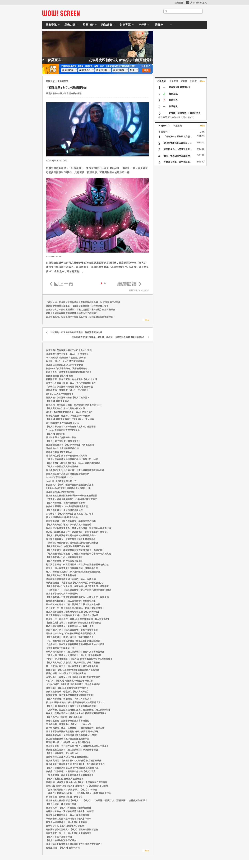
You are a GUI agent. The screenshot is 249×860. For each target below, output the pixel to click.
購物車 (159, 24)
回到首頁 (178, 2)
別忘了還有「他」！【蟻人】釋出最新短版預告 (68, 833)
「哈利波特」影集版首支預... (178, 136)
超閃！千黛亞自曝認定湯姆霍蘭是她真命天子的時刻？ (72, 313)
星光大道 (69, 24)
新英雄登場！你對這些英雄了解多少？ (64, 796)
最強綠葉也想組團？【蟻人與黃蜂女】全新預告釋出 (71, 600)
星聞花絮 (88, 24)
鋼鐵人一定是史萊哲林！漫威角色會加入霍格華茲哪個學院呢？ (76, 713)
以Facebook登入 (196, 2)
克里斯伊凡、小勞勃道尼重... (178, 149)
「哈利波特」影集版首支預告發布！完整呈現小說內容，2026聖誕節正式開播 (83, 302)
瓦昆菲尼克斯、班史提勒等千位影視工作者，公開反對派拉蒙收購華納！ (80, 316)
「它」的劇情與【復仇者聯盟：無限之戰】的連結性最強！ (74, 640)
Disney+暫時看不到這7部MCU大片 (63, 430)
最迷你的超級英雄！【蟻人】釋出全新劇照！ (67, 822)
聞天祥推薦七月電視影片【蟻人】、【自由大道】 (70, 724)
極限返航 (173, 93)
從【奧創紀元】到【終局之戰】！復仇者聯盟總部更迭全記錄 (75, 470)
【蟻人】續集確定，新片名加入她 (62, 753)
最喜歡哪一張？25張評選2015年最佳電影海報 (68, 742)
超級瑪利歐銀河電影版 (180, 87)
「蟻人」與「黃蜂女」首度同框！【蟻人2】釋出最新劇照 (73, 655)
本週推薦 (177, 125)
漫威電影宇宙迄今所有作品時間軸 (62, 593)
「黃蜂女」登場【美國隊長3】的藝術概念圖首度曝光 (71, 499)
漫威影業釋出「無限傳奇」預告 (61, 437)
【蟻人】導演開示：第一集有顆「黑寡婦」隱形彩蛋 (71, 426)
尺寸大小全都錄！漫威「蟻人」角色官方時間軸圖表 (71, 383)
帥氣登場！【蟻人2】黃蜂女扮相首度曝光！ (67, 687)
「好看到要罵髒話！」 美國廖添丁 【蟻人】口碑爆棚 (71, 789)
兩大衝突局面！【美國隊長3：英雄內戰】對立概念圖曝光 (73, 760)
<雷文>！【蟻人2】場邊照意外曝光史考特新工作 (69, 680)
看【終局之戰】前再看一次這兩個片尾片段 (66, 455)
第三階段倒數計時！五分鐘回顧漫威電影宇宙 (67, 738)
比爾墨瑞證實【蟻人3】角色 (59, 375)
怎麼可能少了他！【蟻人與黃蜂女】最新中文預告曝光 (72, 629)
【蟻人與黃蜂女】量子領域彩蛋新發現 (64, 510)
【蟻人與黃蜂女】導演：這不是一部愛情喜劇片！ (70, 637)
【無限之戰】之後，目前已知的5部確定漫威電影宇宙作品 (73, 622)
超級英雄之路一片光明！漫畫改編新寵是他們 (67, 473)
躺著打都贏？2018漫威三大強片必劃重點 (66, 673)
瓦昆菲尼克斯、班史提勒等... (178, 162)
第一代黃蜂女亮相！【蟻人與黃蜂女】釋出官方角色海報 (73, 604)
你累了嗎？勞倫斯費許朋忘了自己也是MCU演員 (69, 350)
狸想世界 (173, 100)
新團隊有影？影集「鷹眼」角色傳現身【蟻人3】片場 (71, 379)
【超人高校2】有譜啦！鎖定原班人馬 (64, 716)
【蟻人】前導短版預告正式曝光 (61, 840)
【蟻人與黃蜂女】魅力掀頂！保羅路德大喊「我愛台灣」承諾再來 (77, 586)
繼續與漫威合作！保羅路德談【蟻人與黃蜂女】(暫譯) (71, 735)
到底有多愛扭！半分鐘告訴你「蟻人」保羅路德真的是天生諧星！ (77, 746)
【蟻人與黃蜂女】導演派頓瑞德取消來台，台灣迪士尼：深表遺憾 (77, 597)
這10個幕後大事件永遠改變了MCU (62, 422)
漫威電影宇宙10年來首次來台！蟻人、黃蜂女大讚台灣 (72, 615)
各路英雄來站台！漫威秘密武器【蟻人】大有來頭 (70, 811)
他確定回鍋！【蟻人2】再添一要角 (63, 847)
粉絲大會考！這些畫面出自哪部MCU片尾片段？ (69, 372)
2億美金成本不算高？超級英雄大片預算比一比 (68, 488)
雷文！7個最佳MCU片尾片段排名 (62, 517)
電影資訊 (51, 24)
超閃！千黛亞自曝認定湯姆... (178, 155)
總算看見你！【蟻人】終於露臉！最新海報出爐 (68, 807)
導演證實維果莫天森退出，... (178, 142)
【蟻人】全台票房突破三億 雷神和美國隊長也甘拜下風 (72, 767)
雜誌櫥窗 (106, 24)
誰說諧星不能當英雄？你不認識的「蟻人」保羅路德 (71, 579)
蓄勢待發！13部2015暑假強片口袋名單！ (66, 825)
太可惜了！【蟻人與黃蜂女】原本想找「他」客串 (70, 513)
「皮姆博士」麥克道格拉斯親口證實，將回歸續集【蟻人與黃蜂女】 (78, 709)
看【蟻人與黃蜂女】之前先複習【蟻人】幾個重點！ (71, 539)
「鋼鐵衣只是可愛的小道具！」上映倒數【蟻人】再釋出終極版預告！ (79, 793)
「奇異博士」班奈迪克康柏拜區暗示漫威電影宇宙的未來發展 (75, 644)
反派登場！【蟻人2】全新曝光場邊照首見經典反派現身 (72, 669)
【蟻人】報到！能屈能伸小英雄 (61, 804)
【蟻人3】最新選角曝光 (57, 401)
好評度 (193, 81)
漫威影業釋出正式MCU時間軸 (60, 491)
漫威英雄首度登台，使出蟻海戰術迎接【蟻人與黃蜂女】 (73, 611)
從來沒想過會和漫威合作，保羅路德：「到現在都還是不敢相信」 (77, 531)
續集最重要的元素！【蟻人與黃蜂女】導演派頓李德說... (73, 749)
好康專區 (125, 24)
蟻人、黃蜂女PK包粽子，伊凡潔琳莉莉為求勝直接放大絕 (73, 571)
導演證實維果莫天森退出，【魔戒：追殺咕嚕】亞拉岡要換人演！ (77, 305)
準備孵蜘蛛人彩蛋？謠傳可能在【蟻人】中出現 (68, 818)
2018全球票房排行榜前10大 (59, 477)
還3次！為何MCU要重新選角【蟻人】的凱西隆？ (69, 412)
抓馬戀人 (173, 106)
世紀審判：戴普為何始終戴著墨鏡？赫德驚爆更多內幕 (76, 332)
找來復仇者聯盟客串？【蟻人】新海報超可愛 (67, 814)
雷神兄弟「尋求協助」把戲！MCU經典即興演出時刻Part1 (74, 404)
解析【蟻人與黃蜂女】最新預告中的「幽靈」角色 (70, 626)
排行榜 (142, 24)
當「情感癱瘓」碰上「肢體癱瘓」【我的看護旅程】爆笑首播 (75, 727)
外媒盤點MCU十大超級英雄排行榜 (62, 448)
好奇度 (184, 81)
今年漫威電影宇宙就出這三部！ (61, 648)
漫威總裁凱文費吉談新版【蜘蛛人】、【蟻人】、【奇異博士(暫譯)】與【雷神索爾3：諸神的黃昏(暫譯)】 (97, 800)
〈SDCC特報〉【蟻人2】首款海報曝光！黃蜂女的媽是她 (73, 684)
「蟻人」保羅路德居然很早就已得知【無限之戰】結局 (72, 459)
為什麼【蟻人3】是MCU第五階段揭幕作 (65, 361)
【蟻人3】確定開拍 (55, 433)
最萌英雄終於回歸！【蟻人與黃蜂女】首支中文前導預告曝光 (75, 651)
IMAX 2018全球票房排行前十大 (61, 481)
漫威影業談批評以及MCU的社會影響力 (64, 364)
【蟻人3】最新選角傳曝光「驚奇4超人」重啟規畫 (70, 419)
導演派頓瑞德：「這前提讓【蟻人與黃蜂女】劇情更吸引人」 (75, 582)
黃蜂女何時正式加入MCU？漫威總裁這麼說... (67, 756)
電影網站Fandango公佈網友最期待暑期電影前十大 (70, 633)
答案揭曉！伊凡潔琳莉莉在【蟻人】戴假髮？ (67, 397)
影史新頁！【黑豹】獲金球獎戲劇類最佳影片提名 (70, 484)
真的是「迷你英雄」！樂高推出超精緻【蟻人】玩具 (71, 771)
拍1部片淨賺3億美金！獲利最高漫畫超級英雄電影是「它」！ (75, 702)
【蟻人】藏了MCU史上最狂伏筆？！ (63, 441)
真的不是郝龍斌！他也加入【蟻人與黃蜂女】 (67, 691)
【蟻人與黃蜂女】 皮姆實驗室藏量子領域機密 (68, 546)
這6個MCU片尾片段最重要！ (59, 393)
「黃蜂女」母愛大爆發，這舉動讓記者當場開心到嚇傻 (72, 542)
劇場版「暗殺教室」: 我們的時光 (184, 112)
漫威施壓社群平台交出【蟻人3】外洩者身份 (67, 353)
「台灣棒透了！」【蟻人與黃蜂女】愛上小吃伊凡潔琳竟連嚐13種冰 (78, 589)
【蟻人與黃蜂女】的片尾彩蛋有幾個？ (64, 557)
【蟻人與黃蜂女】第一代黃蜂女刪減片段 (65, 408)
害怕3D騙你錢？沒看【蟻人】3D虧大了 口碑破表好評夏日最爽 (77, 785)
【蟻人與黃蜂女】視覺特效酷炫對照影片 (65, 502)
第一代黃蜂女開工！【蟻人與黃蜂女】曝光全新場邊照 (72, 666)
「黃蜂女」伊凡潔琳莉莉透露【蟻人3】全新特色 (69, 386)
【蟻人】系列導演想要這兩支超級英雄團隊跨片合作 (71, 535)
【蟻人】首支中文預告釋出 (59, 836)
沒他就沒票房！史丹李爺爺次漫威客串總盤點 (67, 720)
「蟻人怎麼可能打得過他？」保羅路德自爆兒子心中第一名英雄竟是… (79, 553)
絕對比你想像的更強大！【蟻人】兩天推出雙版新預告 (72, 829)
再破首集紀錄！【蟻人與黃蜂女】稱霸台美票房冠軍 (71, 520)
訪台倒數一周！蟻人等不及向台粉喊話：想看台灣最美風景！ (75, 608)
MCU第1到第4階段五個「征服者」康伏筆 (66, 357)
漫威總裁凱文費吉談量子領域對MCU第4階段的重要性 (71, 495)
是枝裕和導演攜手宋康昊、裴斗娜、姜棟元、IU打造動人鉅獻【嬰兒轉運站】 (108, 337)
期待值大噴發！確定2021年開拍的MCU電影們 (68, 415)
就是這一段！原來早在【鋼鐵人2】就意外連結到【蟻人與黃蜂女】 (78, 618)
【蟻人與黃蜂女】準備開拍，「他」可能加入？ (68, 698)
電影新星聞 (62, 81)
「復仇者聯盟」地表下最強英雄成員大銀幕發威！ (70, 775)
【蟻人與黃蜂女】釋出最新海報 (61, 575)
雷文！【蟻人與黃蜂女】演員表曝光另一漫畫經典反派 (72, 568)
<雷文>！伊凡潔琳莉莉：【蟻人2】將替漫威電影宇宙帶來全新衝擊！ (79, 658)
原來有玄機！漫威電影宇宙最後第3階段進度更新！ (70, 695)
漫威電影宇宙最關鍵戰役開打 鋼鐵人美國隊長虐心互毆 (72, 731)
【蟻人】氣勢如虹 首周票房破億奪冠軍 (64, 778)
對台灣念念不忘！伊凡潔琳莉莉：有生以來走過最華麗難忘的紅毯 (77, 564)
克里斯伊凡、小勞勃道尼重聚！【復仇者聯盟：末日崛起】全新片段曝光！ (81, 309)
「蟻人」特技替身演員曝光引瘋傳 (62, 466)
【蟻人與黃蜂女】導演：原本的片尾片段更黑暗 (68, 524)
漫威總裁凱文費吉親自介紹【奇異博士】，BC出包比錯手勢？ (75, 764)
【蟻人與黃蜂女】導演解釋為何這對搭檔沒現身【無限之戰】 (75, 549)
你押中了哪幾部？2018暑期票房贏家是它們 (67, 506)
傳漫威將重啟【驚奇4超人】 (59, 451)
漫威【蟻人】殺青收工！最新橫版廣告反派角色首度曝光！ (74, 844)
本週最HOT (164, 125)
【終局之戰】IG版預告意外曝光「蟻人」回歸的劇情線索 (73, 462)
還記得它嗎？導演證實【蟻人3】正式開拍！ (67, 390)
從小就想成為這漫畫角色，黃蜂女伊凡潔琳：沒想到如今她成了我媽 (78, 528)
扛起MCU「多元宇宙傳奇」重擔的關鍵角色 (66, 368)
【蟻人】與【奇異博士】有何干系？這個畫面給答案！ (72, 706)
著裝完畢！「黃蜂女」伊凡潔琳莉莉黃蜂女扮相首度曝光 (73, 677)
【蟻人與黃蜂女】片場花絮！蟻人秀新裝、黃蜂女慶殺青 (73, 662)
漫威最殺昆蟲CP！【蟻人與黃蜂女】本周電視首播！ (71, 444)
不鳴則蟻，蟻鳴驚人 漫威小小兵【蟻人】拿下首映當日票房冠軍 (76, 782)
